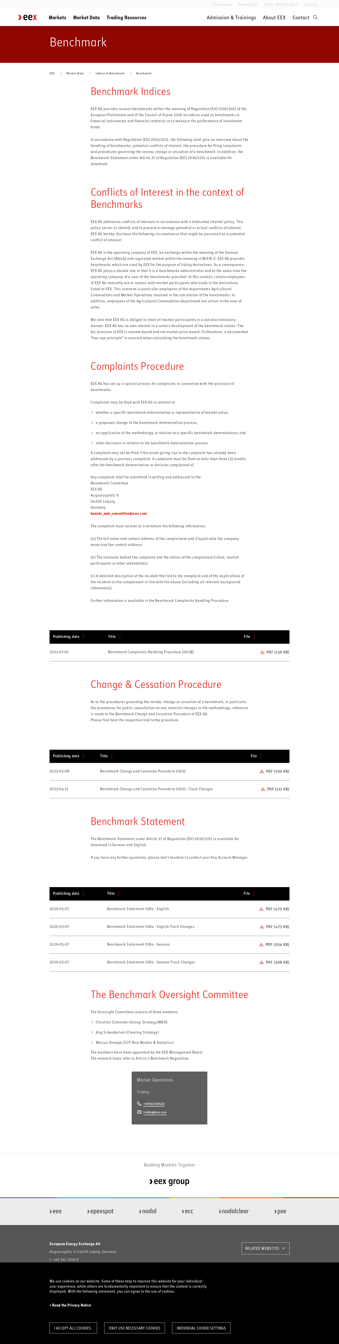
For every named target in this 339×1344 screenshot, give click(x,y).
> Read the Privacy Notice (70, 1305)
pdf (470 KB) (277, 908)
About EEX (274, 17)
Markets (57, 17)
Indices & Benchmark (110, 73)
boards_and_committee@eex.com (119, 513)
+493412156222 (154, 1103)
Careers (311, 4)
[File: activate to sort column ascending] (264, 636)
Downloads (248, 4)
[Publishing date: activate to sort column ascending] (77, 636)
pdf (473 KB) (277, 926)
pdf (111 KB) (278, 789)
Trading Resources (126, 17)
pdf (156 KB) (278, 652)
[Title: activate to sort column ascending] (173, 636)
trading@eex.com (154, 1111)
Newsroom (222, 4)
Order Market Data (281, 4)
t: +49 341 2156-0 (64, 1259)
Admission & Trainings (231, 17)
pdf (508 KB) (277, 962)
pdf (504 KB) (277, 944)
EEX (52, 73)
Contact (301, 17)
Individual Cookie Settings (201, 1328)
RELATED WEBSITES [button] (262, 1248)
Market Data (86, 17)
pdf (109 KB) (277, 771)
